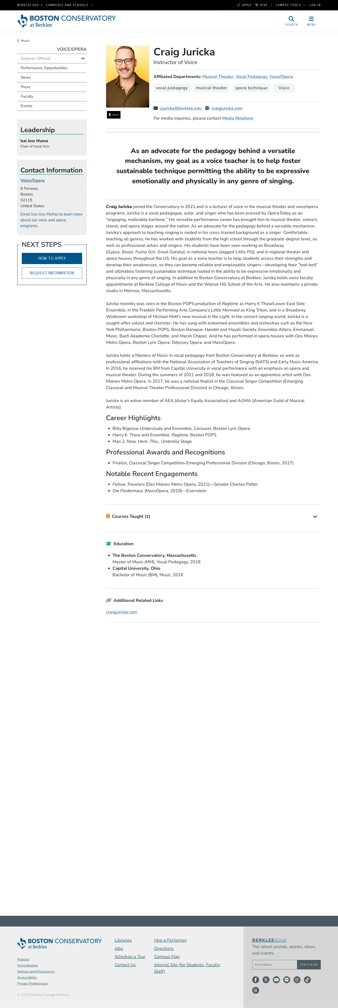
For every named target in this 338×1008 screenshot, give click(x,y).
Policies (23, 959)
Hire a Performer (170, 940)
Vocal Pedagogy (251, 77)
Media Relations (238, 118)
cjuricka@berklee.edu (181, 108)
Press (25, 86)
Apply (244, 5)
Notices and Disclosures (36, 971)
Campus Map (167, 956)
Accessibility (27, 977)
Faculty (27, 96)
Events (27, 105)
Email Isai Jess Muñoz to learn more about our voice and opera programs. (51, 219)
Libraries (123, 940)
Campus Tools (289, 5)
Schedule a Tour (130, 956)
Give (261, 5)
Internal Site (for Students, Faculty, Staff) (187, 968)
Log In (315, 5)
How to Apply (52, 258)
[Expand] (315, 516)
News (26, 77)
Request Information (52, 273)
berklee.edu (28, 5)
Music (25, 40)
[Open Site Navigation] (311, 21)
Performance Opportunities (44, 67)
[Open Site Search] (291, 21)
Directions (164, 948)
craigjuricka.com (227, 108)
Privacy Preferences (32, 983)
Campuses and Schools (68, 5)
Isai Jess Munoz (34, 140)
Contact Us (125, 965)
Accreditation (27, 965)
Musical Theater (217, 77)
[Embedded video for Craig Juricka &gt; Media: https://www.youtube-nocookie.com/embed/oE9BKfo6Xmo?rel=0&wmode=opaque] (213, 683)
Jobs (119, 948)
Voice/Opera (281, 77)
